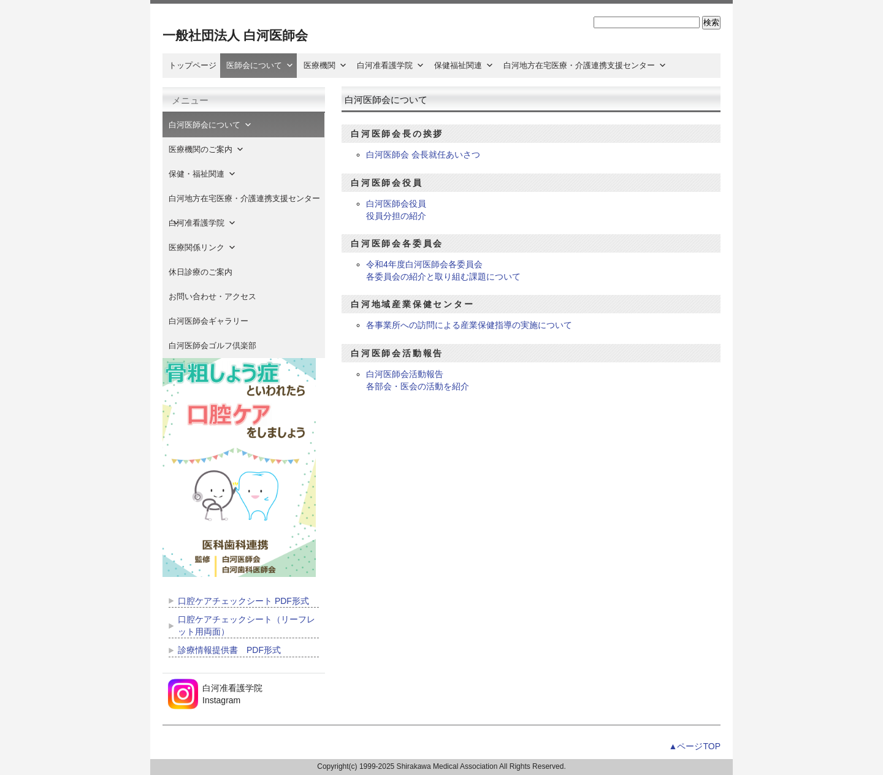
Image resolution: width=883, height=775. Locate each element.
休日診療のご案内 (208, 272)
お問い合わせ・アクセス (212, 296)
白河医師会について (210, 124)
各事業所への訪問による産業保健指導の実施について (469, 325)
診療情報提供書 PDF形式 (229, 650)
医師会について (260, 65)
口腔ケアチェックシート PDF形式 (243, 601)
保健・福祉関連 (202, 173)
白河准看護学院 (390, 65)
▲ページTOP (695, 746)
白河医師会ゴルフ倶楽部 (212, 345)
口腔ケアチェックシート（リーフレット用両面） (246, 625)
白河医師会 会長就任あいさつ (423, 154)
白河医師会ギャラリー (208, 321)
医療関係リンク (202, 247)
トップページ (192, 65)
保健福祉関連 (464, 65)
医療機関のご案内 (206, 149)
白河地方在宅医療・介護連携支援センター (585, 65)
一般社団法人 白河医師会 (235, 35)
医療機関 (325, 65)
